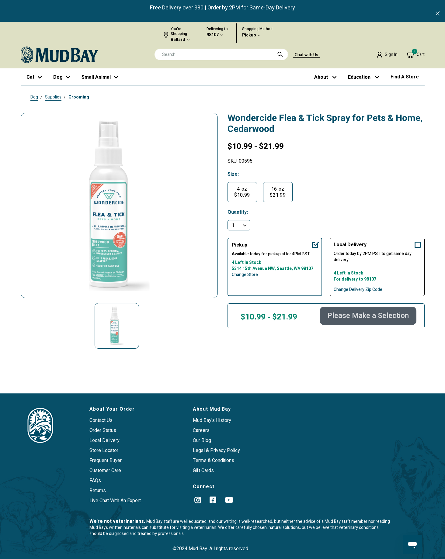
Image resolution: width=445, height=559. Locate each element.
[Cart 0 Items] (416, 54)
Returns (97, 490)
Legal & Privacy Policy (216, 450)
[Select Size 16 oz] (278, 192)
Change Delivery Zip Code (358, 289)
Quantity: (238, 212)
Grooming (78, 97)
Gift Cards (203, 470)
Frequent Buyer (105, 460)
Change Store (245, 275)
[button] (387, 55)
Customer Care (105, 470)
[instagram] (197, 500)
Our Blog (202, 440)
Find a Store (405, 77)
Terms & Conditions (213, 460)
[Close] (437, 14)
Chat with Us (306, 55)
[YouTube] (229, 500)
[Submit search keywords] (280, 54)
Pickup (249, 35)
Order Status (102, 430)
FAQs (95, 480)
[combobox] (221, 54)
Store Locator (103, 450)
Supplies (53, 97)
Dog (34, 97)
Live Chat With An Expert (115, 500)
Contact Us (101, 420)
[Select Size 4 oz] (242, 192)
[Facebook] (213, 500)
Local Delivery (350, 245)
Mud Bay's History (212, 420)
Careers (201, 430)
